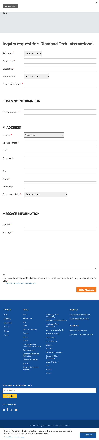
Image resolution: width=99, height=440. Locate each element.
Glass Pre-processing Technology (31, 355)
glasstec (26, 363)
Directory (7, 319)
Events (25, 340)
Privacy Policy (21, 283)
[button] (49, 127)
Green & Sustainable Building (31, 368)
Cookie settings (19, 437)
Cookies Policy (8, 437)
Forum (6, 335)
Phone (6, 178)
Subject (6, 224)
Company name (10, 111)
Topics (6, 331)
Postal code (8, 158)
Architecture (27, 318)
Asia (24, 322)
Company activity (11, 194)
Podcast (49, 348)
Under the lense (52, 362)
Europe (25, 337)
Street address (10, 142)
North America (51, 341)
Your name (8, 60)
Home (5, 13)
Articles (7, 327)
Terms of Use (11, 283)
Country (6, 134)
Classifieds (8, 323)
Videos (48, 369)
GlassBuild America (30, 360)
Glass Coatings (28, 350)
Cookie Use (31, 283)
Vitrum (48, 373)
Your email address (12, 84)
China (25, 326)
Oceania (49, 345)
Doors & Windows (30, 329)
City (4, 150)
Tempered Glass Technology (52, 357)
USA (47, 365)
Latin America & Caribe (55, 330)
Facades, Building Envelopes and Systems (32, 345)
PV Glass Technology (54, 352)
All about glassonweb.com (80, 314)
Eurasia (25, 333)
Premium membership (78, 330)
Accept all (88, 435)
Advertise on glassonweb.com (81, 335)
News (6, 314)
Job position (9, 76)
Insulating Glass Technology (52, 315)
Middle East (50, 337)
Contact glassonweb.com (79, 319)
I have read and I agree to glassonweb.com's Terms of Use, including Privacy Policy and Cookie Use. (49, 279)
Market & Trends (52, 334)
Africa (25, 314)
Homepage (8, 186)
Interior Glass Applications (56, 320)
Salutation (8, 53)
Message (7, 232)
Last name (8, 68)
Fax (4, 171)
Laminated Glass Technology (52, 325)
